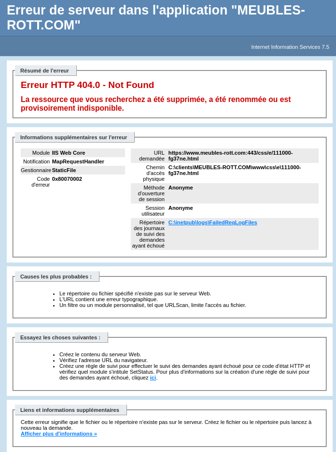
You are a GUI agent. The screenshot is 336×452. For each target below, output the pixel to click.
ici (153, 377)
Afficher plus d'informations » (59, 434)
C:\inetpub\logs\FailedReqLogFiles (212, 222)
